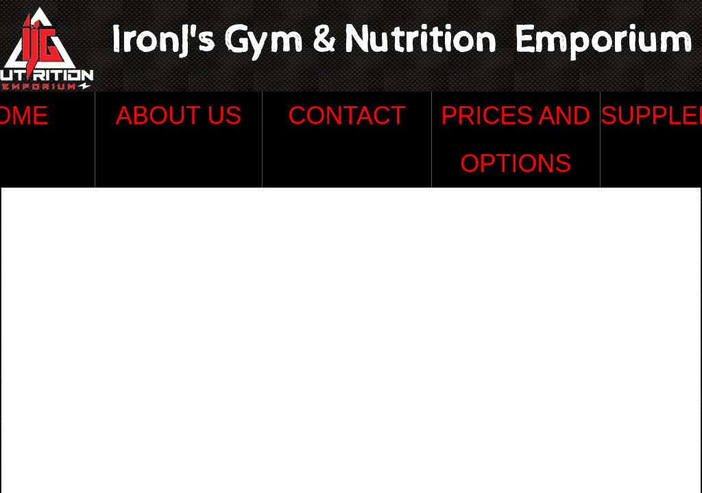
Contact (346, 115)
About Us (178, 115)
